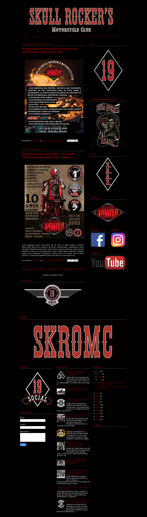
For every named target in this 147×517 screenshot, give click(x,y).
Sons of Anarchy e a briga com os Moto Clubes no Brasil (77, 501)
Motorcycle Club (55, 37)
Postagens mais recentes (33, 269)
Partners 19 (71, 37)
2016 (98, 416)
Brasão (117, 37)
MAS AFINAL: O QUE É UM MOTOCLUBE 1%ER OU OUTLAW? (75, 373)
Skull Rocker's (37, 37)
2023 (98, 396)
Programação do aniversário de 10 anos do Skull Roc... (110, 383)
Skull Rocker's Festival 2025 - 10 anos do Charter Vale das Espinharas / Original (48, 155)
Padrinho (84, 37)
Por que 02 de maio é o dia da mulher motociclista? (77, 415)
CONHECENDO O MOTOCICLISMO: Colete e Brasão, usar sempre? (75, 444)
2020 (98, 405)
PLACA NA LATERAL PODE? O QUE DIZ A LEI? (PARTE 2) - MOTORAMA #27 (77, 461)
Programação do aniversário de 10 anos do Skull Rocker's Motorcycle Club (49, 50)
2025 (98, 371)
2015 (98, 419)
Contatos (96, 37)
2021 (98, 402)
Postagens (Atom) (56, 275)
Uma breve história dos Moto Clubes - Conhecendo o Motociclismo (77, 472)
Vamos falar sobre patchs (76, 429)
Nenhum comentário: (56, 141)
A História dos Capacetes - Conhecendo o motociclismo (74, 488)
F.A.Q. (107, 37)
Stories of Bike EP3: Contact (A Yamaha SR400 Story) (78, 389)
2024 (98, 393)
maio (100, 380)
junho (100, 377)
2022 (98, 399)
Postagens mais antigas (73, 269)
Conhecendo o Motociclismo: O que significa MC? (78, 400)
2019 (98, 408)
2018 (98, 411)
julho (100, 374)
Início (25, 37)
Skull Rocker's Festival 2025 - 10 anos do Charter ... (111, 388)
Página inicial (53, 269)
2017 (98, 413)
